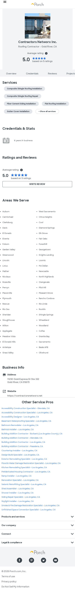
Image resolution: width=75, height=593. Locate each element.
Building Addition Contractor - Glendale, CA (22, 438)
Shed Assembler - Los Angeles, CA (18, 488)
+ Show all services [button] (47, 111)
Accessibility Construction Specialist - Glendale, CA (26, 408)
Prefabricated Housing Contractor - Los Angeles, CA (26, 472)
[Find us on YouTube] (55, 560)
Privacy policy (9, 581)
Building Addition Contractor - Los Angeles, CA (23, 442)
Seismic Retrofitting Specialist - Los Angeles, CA (24, 484)
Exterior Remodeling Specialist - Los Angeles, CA (24, 459)
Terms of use (8, 576)
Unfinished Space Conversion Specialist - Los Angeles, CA (29, 510)
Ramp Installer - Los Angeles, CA (16, 476)
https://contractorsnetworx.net (24, 395)
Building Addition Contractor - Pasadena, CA (22, 446)
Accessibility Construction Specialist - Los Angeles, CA (27, 412)
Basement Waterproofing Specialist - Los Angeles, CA (26, 421)
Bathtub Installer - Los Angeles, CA (18, 429)
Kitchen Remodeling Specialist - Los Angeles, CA (24, 467)
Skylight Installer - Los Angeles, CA (18, 501)
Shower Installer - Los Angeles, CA (17, 493)
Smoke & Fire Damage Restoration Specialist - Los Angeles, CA (30, 505)
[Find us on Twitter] (43, 560)
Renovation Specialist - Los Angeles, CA (20, 480)
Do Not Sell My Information (15, 586)
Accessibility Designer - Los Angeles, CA (20, 417)
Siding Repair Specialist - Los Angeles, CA (21, 497)
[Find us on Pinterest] (31, 560)
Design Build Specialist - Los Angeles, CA (20, 455)
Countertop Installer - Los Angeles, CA (19, 450)
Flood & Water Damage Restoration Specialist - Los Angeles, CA (31, 463)
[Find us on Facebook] (19, 560)
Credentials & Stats (18, 128)
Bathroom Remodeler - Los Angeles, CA (20, 425)
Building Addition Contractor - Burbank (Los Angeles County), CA (32, 434)
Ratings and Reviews (19, 157)
